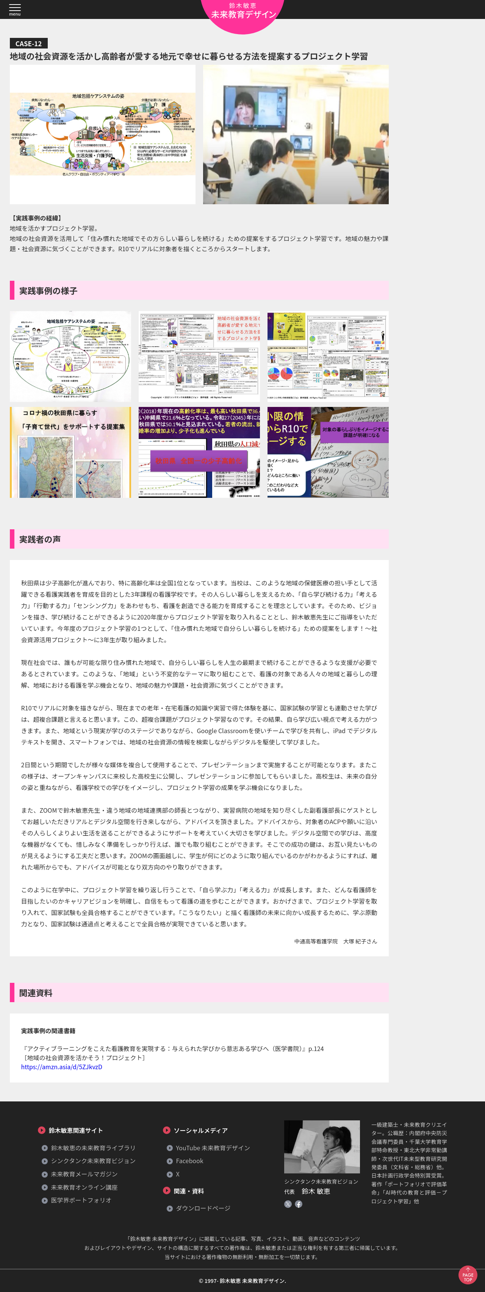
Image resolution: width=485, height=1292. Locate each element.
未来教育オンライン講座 (84, 1187)
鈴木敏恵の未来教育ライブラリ (93, 1147)
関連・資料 (188, 1190)
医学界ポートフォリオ (81, 1199)
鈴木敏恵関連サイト (75, 1130)
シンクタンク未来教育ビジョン (93, 1160)
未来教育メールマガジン (84, 1173)
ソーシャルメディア (200, 1130)
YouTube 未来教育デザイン (212, 1147)
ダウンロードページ (202, 1207)
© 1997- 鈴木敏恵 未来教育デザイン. (242, 1280)
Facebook (189, 1160)
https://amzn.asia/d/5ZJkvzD (61, 1066)
